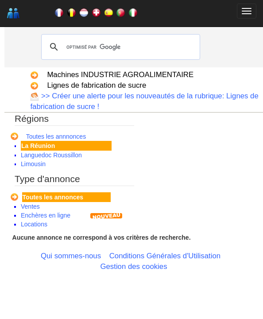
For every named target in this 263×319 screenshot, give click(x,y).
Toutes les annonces (53, 197)
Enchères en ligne (45, 215)
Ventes (30, 206)
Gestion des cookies (133, 266)
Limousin (33, 163)
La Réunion (38, 145)
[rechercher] (119, 47)
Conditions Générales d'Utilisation (164, 256)
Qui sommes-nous (71, 256)
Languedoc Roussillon (51, 155)
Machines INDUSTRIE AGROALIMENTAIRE (120, 74)
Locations (34, 224)
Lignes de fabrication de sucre (96, 85)
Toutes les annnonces (56, 136)
